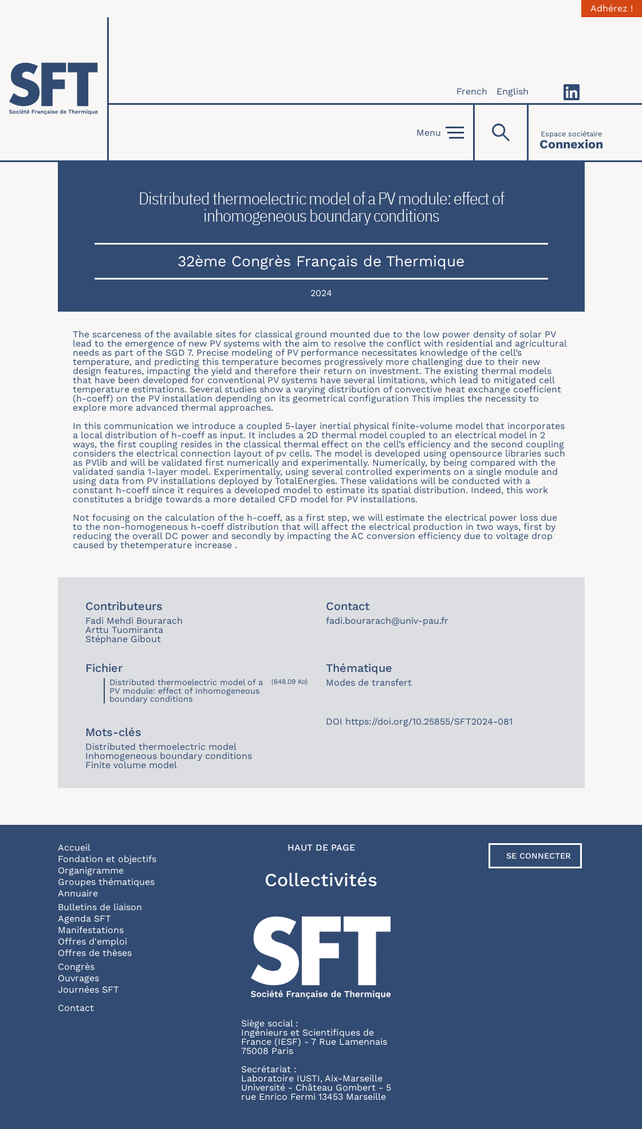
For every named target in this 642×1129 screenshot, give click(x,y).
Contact (76, 1007)
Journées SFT (88, 989)
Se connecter (538, 855)
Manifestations (91, 930)
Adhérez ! (611, 8)
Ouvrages (78, 978)
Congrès (76, 966)
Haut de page (321, 847)
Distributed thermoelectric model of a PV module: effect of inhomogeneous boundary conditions (186, 690)
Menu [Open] (440, 133)
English (513, 91)
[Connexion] (571, 132)
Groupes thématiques (106, 881)
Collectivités (321, 880)
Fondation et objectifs (107, 858)
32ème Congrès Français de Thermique (321, 261)
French (471, 91)
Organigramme (91, 870)
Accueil (74, 847)
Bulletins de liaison (100, 907)
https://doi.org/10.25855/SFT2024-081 (429, 721)
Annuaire (78, 893)
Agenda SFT (84, 918)
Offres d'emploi (92, 941)
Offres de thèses (95, 952)
